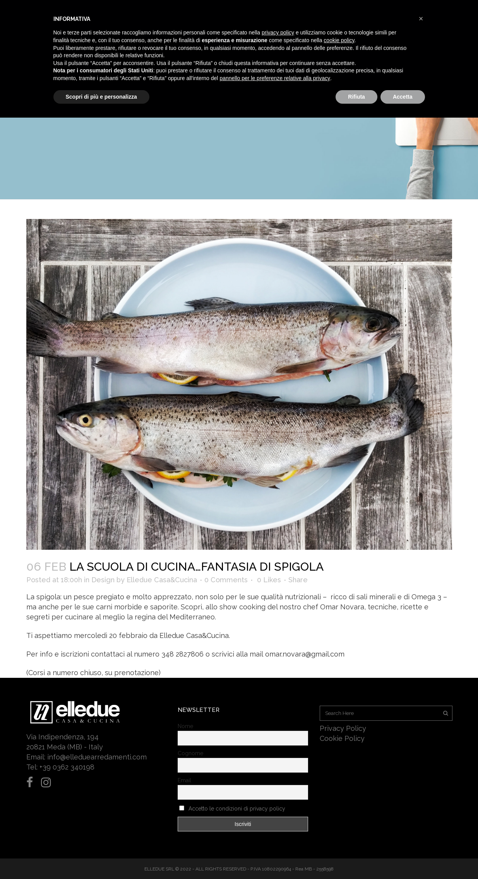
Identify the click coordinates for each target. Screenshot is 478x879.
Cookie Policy (342, 738)
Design (103, 580)
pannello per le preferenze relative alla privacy (274, 78)
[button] (421, 18)
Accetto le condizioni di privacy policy (236, 808)
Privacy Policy (343, 728)
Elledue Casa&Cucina (162, 580)
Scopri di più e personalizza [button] (101, 97)
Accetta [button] (403, 97)
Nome (185, 726)
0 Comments (226, 580)
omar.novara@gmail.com (304, 654)
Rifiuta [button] (356, 97)
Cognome (190, 753)
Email (184, 780)
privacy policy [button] (278, 32)
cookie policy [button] (339, 40)
